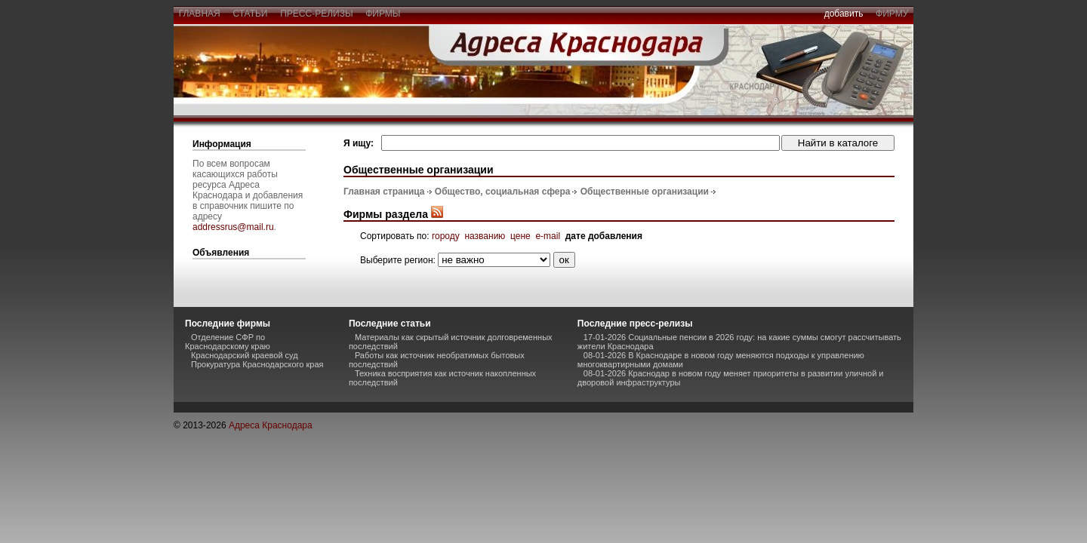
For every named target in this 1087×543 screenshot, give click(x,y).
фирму (891, 13)
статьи (250, 13)
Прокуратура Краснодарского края (257, 364)
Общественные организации (644, 191)
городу (446, 236)
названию (484, 236)
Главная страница (384, 191)
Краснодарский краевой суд (244, 355)
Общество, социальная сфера (503, 191)
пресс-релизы (317, 13)
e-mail (547, 236)
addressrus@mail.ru (233, 227)
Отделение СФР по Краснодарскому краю (227, 342)
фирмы (383, 13)
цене (520, 236)
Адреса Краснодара (271, 425)
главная (199, 13)
